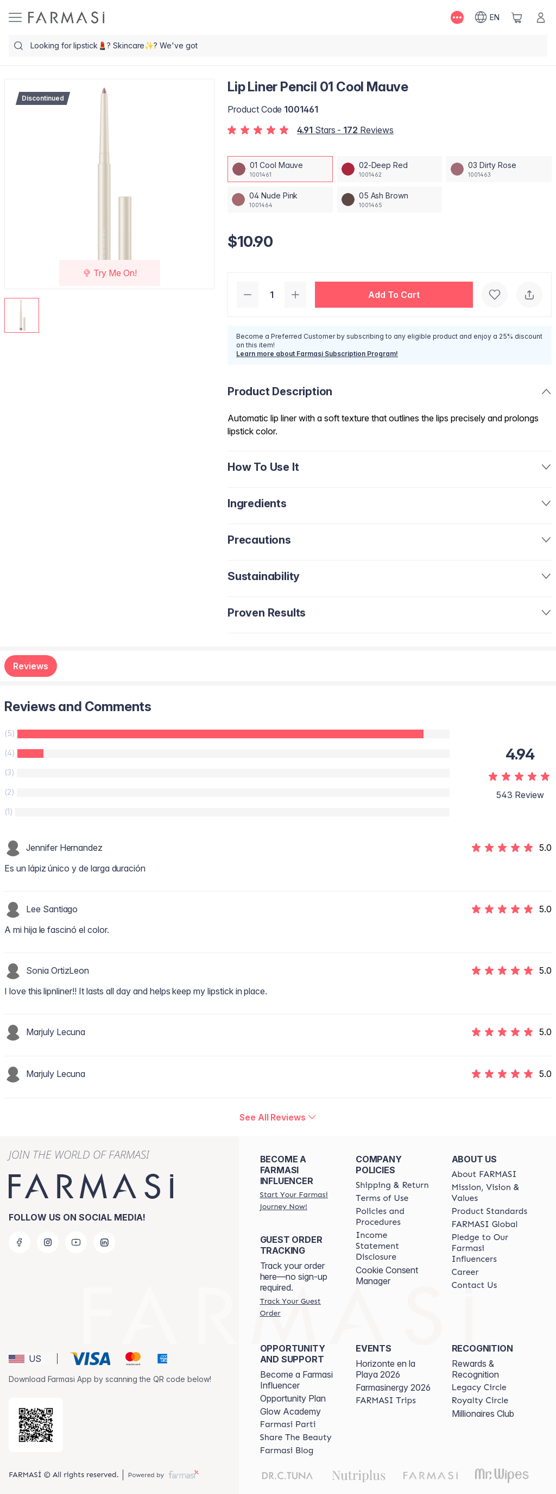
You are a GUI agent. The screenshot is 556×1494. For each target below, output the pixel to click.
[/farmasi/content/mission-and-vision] (490, 1193)
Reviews (30, 666)
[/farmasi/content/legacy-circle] (479, 1387)
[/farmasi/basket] (516, 17)
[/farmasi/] (66, 17)
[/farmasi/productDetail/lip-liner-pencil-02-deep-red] (390, 169)
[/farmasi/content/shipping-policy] (392, 1185)
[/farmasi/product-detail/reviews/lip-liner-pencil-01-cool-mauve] (278, 1117)
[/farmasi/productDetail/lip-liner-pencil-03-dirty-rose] (499, 169)
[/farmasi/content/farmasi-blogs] (287, 1450)
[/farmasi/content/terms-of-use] (382, 1198)
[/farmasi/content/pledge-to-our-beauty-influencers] (490, 1248)
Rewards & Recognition (475, 1369)
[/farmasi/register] (298, 1200)
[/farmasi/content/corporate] (485, 1224)
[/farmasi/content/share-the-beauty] (296, 1437)
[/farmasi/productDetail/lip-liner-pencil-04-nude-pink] (280, 199)
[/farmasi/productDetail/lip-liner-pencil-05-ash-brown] (390, 199)
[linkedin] (104, 1242)
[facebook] (19, 1242)
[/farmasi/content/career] (465, 1272)
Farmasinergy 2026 (393, 1387)
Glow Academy (290, 1411)
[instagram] (48, 1242)
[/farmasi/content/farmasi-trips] (386, 1400)
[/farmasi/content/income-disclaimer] (394, 1246)
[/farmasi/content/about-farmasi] (484, 1174)
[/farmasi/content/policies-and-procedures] (394, 1217)
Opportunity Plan (293, 1398)
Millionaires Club (483, 1413)
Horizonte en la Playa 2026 (385, 1369)
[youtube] (76, 1242)
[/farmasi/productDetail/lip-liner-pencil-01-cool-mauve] (280, 169)
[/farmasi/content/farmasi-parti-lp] (288, 1424)
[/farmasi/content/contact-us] (474, 1285)
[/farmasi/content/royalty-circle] (480, 1400)
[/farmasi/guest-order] (298, 1307)
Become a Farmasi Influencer (296, 1380)
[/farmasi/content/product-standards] (490, 1211)
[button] (394, 295)
